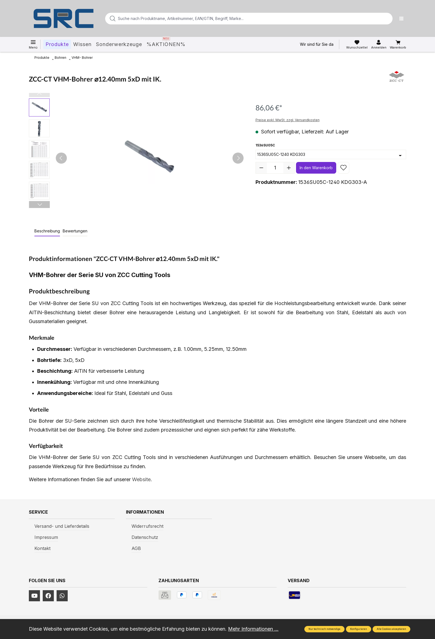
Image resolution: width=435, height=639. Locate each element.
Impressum (46, 537)
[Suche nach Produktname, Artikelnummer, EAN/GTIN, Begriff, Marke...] (240, 18)
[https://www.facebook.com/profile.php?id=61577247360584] (48, 595)
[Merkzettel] (357, 44)
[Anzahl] (275, 167)
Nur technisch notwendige (324, 629)
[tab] (47, 231)
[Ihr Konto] (378, 44)
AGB (136, 548)
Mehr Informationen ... (253, 629)
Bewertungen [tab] (75, 231)
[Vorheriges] (61, 158)
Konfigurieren (358, 629)
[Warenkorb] (398, 44)
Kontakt (42, 548)
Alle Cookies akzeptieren (391, 629)
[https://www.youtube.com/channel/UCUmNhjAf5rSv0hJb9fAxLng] (34, 595)
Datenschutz (144, 537)
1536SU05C (265, 144)
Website (141, 479)
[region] (136, 158)
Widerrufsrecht (147, 526)
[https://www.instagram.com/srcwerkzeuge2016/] (62, 595)
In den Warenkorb (316, 167)
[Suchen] (386, 18)
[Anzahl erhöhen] (288, 167)
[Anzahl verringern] (261, 167)
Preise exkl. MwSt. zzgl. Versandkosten (288, 120)
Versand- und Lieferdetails (61, 526)
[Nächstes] (238, 158)
